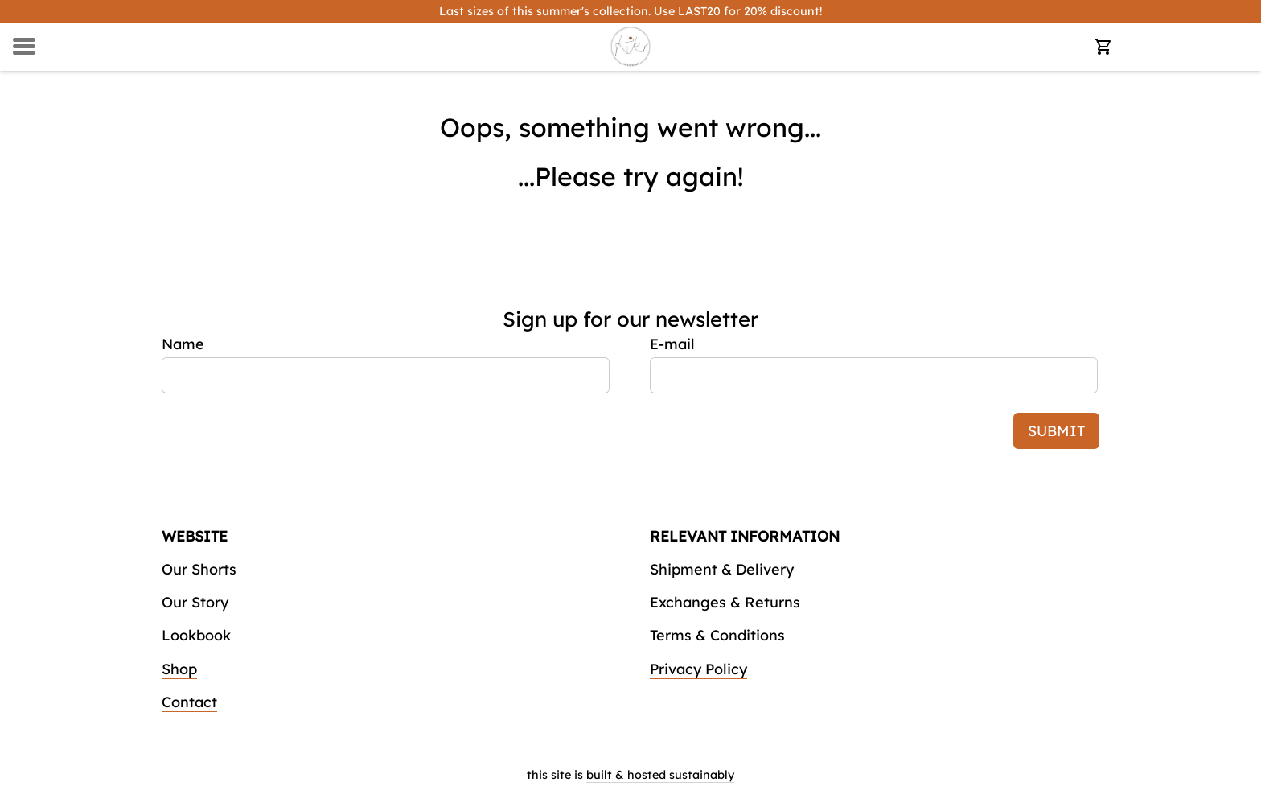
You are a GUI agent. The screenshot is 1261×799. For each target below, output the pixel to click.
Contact (189, 702)
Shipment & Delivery (722, 569)
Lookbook (196, 635)
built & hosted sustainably (660, 775)
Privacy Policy (698, 669)
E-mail (672, 344)
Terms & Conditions (717, 635)
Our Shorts (199, 569)
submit (1056, 431)
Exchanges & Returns (725, 602)
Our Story (195, 602)
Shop (179, 669)
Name (183, 344)
